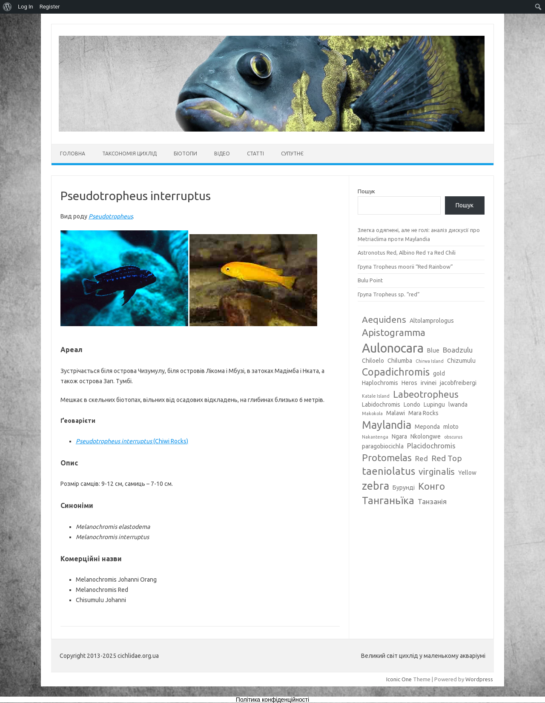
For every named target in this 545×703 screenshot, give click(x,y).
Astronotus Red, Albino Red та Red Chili (407, 252)
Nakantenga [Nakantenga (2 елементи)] (375, 436)
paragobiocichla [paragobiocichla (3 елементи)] (383, 446)
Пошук (366, 191)
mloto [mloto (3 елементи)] (451, 426)
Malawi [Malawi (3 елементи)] (395, 413)
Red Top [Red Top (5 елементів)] (446, 458)
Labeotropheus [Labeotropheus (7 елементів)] (426, 394)
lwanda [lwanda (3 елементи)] (458, 404)
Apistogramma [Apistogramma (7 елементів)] (393, 332)
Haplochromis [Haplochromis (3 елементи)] (380, 382)
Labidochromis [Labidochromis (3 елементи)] (381, 404)
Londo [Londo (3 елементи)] (412, 404)
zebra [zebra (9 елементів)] (375, 486)
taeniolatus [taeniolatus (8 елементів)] (388, 470)
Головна (72, 153)
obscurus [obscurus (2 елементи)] (453, 436)
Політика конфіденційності (272, 699)
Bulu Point (370, 280)
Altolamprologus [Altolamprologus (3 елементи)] (432, 320)
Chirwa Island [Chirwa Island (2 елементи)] (430, 361)
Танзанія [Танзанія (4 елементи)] (432, 501)
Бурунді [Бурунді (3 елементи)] (404, 487)
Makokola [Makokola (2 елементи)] (372, 413)
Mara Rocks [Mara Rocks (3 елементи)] (423, 413)
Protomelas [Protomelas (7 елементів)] (387, 457)
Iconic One (399, 679)
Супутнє (292, 153)
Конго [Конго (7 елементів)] (431, 486)
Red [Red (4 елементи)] (421, 458)
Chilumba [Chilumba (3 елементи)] (399, 360)
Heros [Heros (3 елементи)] (409, 382)
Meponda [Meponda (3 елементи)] (427, 426)
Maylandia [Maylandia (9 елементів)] (386, 425)
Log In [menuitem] (25, 6)
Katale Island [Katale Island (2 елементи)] (376, 396)
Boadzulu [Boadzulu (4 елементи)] (458, 350)
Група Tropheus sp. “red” (389, 294)
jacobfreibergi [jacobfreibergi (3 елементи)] (458, 382)
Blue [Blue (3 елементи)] (433, 350)
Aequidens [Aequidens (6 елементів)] (384, 319)
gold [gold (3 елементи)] (439, 373)
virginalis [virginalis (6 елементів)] (437, 471)
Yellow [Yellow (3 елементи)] (467, 472)
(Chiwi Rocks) (132, 441)
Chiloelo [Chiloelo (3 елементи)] (373, 360)
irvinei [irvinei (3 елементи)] (428, 382)
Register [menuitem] (50, 6)
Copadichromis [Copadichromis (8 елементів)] (396, 371)
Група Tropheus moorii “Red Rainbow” (405, 267)
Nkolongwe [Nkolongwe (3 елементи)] (425, 436)
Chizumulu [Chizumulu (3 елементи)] (461, 360)
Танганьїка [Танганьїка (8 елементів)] (388, 500)
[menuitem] (7, 7)
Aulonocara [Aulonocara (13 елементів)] (393, 348)
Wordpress (479, 679)
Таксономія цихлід (129, 153)
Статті (255, 153)
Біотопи (185, 153)
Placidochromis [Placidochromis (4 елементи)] (431, 446)
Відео (222, 153)
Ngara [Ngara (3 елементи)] (399, 436)
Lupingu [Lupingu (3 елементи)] (434, 404)
